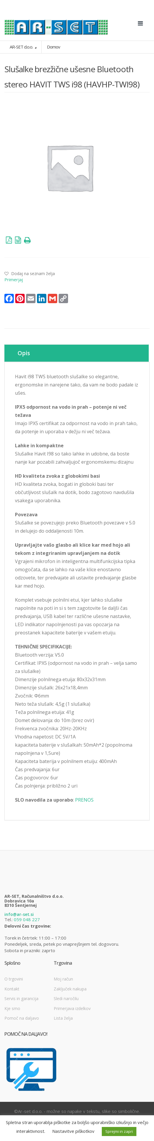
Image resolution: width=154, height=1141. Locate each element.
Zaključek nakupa (70, 989)
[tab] (77, 353)
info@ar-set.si (19, 914)
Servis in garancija (21, 998)
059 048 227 (27, 919)
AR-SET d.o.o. (22, 47)
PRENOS (84, 800)
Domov (53, 47)
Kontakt (11, 989)
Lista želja (63, 1018)
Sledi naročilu (66, 998)
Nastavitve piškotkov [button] (73, 1131)
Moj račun (63, 979)
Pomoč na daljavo (21, 1018)
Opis (24, 353)
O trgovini (13, 979)
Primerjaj (13, 279)
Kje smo (12, 1008)
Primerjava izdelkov (72, 1008)
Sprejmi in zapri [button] (119, 1131)
